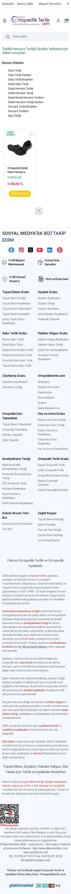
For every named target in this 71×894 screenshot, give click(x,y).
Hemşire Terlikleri (18, 111)
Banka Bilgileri (46, 397)
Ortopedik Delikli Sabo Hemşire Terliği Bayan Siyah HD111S (19, 170)
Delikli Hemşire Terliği (20, 93)
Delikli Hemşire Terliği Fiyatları (25, 102)
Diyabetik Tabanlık (48, 319)
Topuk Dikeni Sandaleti (15, 313)
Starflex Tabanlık (12, 434)
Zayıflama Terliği (12, 387)
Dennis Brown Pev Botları (17, 523)
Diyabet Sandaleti (48, 308)
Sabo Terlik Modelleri (20, 79)
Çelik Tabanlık (10, 440)
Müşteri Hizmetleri (49, 387)
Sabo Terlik (14, 70)
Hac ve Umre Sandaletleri (53, 448)
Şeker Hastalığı (46, 524)
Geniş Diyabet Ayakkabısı (53, 313)
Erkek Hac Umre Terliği (51, 425)
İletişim (42, 402)
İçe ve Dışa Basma (49, 540)
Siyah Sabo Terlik (18, 84)
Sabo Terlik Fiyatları (19, 75)
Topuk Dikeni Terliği (13, 298)
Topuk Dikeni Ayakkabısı (16, 303)
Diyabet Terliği (46, 303)
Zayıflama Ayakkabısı (15, 381)
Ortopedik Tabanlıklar (15, 429)
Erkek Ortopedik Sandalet (53, 489)
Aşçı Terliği (14, 115)
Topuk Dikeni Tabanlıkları (17, 308)
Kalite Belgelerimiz (49, 408)
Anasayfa (44, 381)
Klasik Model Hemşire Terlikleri (26, 97)
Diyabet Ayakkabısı (49, 298)
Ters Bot (7, 529)
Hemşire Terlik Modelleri (22, 106)
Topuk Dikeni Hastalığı (51, 519)
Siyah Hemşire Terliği (20, 88)
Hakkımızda (45, 392)
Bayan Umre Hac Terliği (52, 419)
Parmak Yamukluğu (50, 529)
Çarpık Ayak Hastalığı (50, 535)
